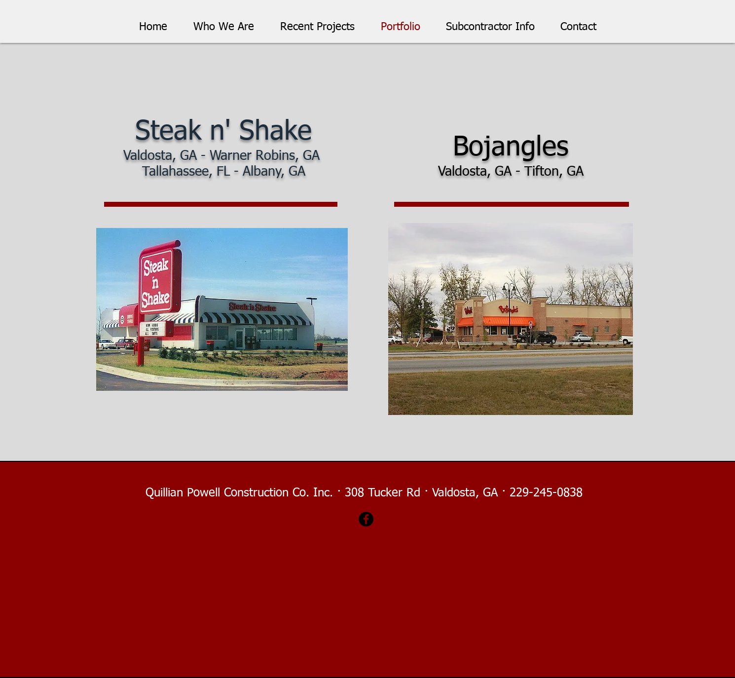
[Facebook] (366, 519)
